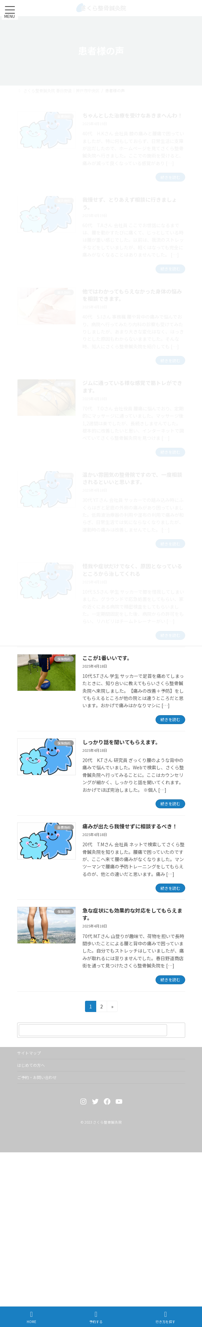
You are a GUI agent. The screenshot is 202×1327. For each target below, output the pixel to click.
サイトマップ (29, 1053)
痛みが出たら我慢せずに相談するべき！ (129, 826)
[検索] (177, 1030)
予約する (95, 1317)
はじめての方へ (31, 1065)
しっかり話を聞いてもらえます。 (121, 742)
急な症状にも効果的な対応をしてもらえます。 (132, 914)
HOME (31, 1317)
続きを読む (170, 719)
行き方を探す (165, 1317)
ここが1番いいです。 (107, 658)
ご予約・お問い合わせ (37, 1077)
